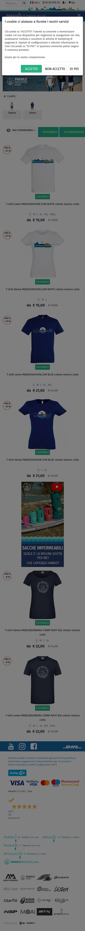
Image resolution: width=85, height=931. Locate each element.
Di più (74, 69)
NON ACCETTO (55, 69)
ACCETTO (31, 69)
